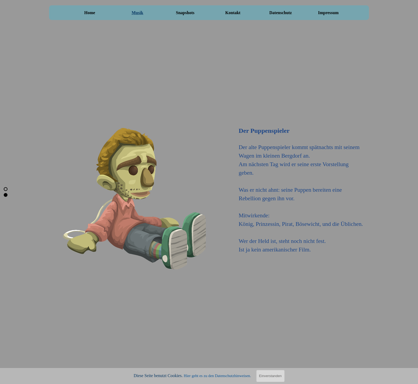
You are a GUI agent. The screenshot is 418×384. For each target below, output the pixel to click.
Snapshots (185, 12)
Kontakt (232, 12)
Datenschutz (280, 12)
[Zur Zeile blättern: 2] (6, 195)
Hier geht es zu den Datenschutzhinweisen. (217, 376)
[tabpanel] (301, 184)
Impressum (328, 12)
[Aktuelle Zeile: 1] (6, 189)
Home (89, 12)
